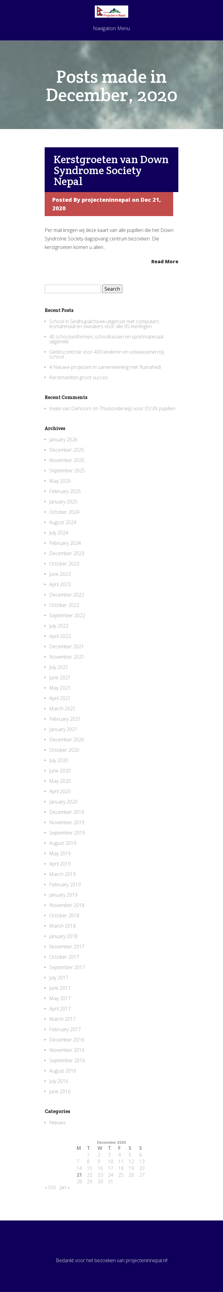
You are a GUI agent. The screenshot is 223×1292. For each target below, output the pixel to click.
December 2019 (66, 812)
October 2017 (64, 957)
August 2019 (62, 843)
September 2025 (67, 470)
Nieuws (57, 1122)
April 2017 (60, 1008)
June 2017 (60, 988)
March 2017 (62, 1019)
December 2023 (66, 553)
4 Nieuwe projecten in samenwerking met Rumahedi (105, 367)
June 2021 (60, 677)
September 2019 (67, 832)
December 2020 (66, 739)
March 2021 (62, 708)
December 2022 (66, 594)
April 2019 (60, 863)
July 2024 (58, 532)
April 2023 (60, 584)
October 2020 (64, 750)
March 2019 (62, 874)
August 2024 (62, 522)
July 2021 (58, 667)
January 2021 (63, 729)
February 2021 (65, 719)
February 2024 (65, 543)
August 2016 (62, 1070)
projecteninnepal (106, 199)
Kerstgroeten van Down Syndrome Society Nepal (111, 170)
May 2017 (60, 998)
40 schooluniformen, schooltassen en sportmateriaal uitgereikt (106, 339)
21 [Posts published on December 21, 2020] (79, 1174)
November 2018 (66, 905)
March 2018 (62, 926)
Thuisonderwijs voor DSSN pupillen (137, 408)
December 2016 (66, 1039)
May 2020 (60, 781)
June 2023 (60, 574)
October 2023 (64, 563)
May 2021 (60, 688)
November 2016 (66, 1050)
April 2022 (60, 636)
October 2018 (64, 915)
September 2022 (67, 615)
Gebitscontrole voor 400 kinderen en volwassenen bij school (106, 354)
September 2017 (67, 967)
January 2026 (63, 439)
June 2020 (60, 770)
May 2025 (60, 481)
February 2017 (65, 1029)
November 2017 (66, 946)
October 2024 (64, 512)
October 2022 (64, 605)
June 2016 (60, 1091)
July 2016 (58, 1081)
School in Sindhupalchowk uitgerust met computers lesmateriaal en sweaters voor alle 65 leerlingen (104, 324)
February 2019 (65, 884)
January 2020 (63, 801)
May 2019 (60, 853)
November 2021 (66, 656)
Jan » (65, 1187)
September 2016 (67, 1060)
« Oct (50, 1187)
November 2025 (66, 460)
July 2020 (58, 760)
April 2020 (60, 791)
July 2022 (58, 625)
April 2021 (60, 698)
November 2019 (66, 822)
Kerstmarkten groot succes (78, 377)
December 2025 (66, 449)
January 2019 (63, 894)
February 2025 (65, 491)
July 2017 (58, 977)
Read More (164, 261)
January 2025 (63, 501)
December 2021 (66, 646)
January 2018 (63, 936)
